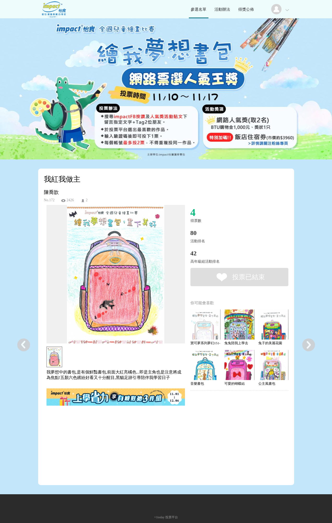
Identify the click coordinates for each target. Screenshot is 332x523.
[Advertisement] (107, 430)
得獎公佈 (246, 9)
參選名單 (198, 9)
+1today (159, 517)
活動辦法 (222, 9)
